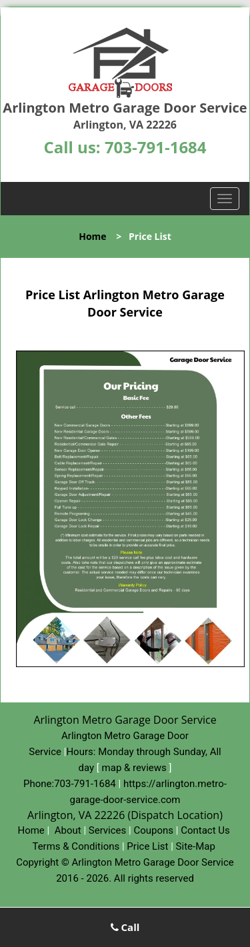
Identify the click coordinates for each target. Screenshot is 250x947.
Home (92, 236)
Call (125, 927)
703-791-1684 (156, 147)
